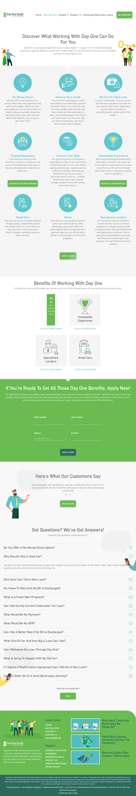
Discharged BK (53, 738)
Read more (68, 503)
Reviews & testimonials (113, 181)
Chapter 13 (75, 14)
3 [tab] (70, 494)
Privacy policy (52, 766)
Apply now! (68, 256)
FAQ (68, 696)
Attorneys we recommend (22, 181)
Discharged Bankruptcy (95, 14)
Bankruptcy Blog (54, 757)
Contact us (51, 760)
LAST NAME (77, 417)
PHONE (75, 433)
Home (39, 14)
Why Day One (50, 14)
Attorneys (50, 753)
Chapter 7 (63, 14)
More (110, 15)
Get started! (124, 15)
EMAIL (37, 433)
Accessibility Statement (31, 787)
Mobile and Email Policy (53, 787)
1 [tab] (65, 494)
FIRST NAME (40, 417)
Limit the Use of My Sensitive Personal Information (86, 787)
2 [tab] (68, 494)
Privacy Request (13, 787)
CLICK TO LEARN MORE (51, 328)
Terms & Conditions (56, 763)
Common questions (56, 750)
